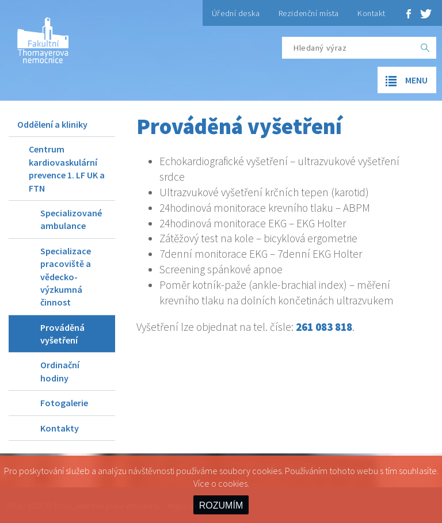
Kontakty (59, 428)
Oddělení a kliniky (52, 124)
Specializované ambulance (71, 219)
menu (403, 80)
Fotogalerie (64, 403)
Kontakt (371, 13)
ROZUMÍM (221, 505)
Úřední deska (236, 13)
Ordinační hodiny (59, 371)
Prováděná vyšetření (62, 334)
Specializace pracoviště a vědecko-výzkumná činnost (65, 276)
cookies (232, 483)
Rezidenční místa (309, 13)
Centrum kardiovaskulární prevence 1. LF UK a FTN (67, 168)
